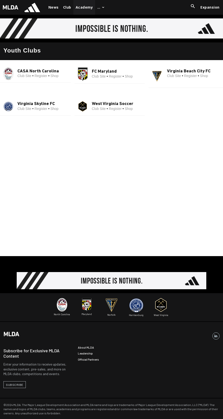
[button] (192, 6)
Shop (54, 76)
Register (40, 76)
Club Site (24, 76)
